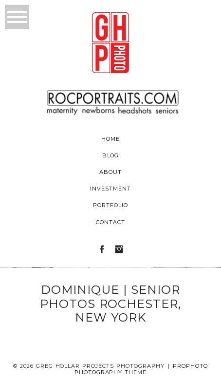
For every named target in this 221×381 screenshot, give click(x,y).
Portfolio (110, 205)
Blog (110, 155)
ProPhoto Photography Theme (141, 369)
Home (110, 138)
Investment (110, 188)
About (110, 172)
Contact (110, 222)
